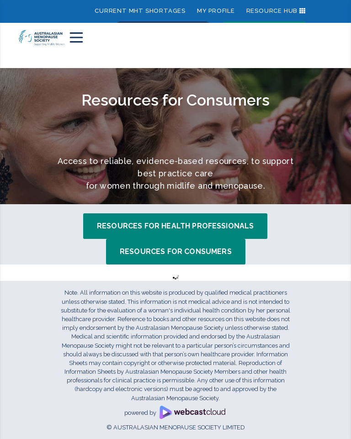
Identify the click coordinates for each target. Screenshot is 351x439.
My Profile (216, 10)
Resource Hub (272, 10)
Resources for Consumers (176, 251)
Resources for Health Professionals (175, 226)
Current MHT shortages (140, 10)
